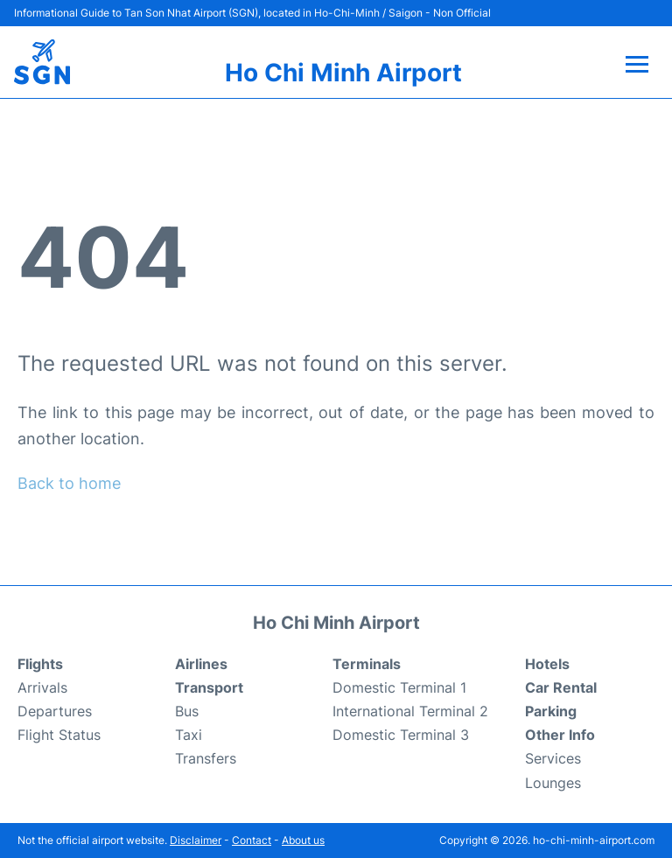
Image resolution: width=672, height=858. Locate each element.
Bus (187, 711)
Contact (251, 840)
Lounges (553, 783)
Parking (551, 711)
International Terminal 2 (410, 711)
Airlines (201, 664)
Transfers (205, 758)
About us (303, 840)
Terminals (366, 664)
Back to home (69, 483)
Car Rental (561, 687)
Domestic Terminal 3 (400, 734)
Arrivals (42, 687)
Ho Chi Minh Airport (343, 72)
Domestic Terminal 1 (399, 687)
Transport (209, 687)
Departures (55, 711)
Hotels (547, 664)
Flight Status (59, 734)
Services (553, 758)
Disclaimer (195, 840)
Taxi (188, 734)
